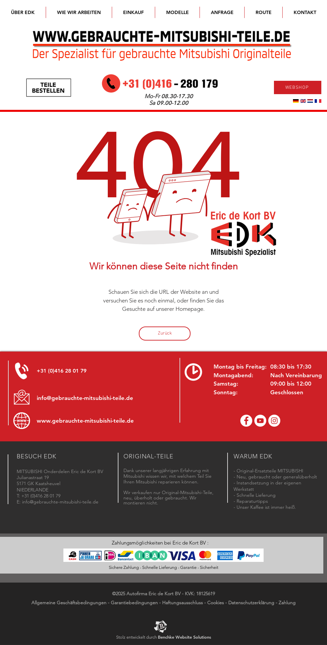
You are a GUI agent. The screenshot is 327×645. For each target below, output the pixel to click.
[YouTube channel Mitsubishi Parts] (260, 421)
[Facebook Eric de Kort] (246, 421)
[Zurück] (165, 334)
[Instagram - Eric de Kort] (274, 421)
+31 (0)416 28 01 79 (61, 371)
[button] (177, 12)
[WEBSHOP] (297, 87)
